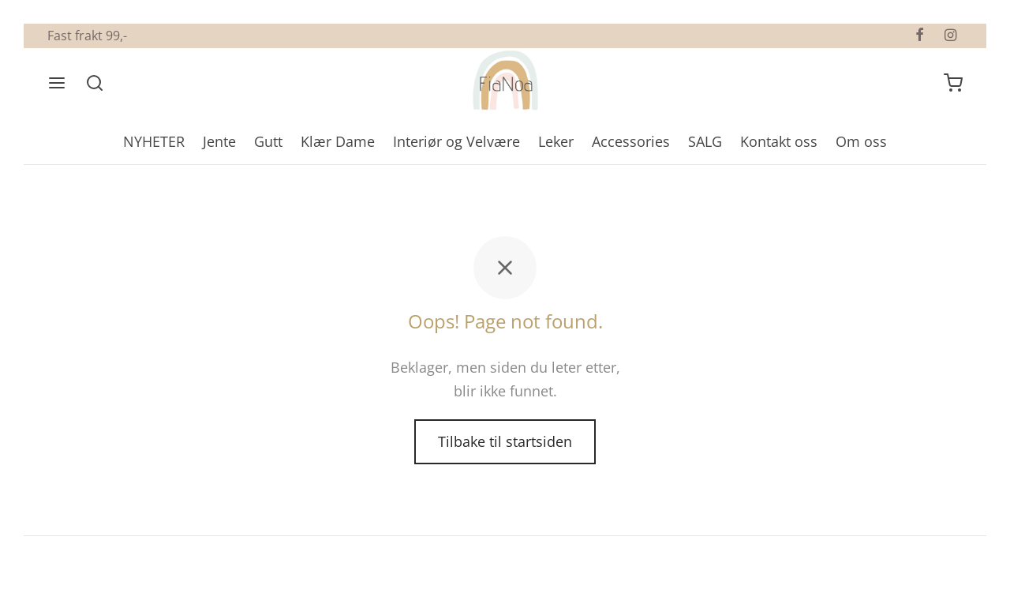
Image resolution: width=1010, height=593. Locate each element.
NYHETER (154, 141)
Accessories (631, 141)
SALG (705, 141)
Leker (556, 141)
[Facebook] (919, 35)
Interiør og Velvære (456, 141)
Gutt (268, 141)
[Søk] (94, 82)
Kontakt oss (778, 141)
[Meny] (56, 83)
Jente (219, 141)
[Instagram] (950, 35)
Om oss (861, 141)
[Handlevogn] (953, 82)
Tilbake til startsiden (505, 441)
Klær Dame (338, 141)
